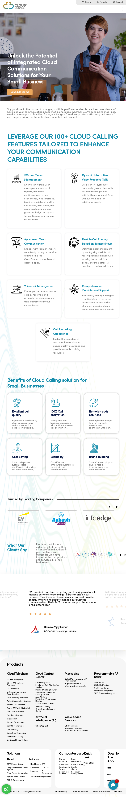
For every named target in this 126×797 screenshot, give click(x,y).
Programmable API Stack (106, 675)
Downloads (76, 762)
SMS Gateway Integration (105, 693)
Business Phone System (17, 740)
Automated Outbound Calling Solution (45, 694)
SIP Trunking (12, 730)
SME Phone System (15, 764)
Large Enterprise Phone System (18, 769)
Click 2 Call (99, 683)
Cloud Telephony (17, 673)
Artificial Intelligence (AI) (45, 719)
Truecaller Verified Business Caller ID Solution (76, 730)
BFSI (44, 764)
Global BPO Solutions (44, 704)
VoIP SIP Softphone (15, 726)
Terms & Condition (79, 792)
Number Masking (15, 715)
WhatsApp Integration (103, 691)
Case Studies (77, 765)
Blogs (73, 759)
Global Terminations (16, 722)
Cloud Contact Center (44, 675)
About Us (63, 762)
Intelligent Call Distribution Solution (47, 686)
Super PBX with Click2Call (18, 708)
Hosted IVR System (15, 680)
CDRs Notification (101, 685)
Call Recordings (101, 688)
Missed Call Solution (16, 705)
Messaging (72, 673)
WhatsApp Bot (41, 726)
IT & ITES (46, 768)
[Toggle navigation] (119, 9)
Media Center (74, 768)
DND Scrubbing (72, 726)
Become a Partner (64, 773)
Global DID (12, 719)
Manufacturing (37, 777)
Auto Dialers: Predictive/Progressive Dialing (45, 699)
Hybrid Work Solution (16, 777)
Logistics (34, 771)
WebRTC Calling (42, 707)
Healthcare (35, 764)
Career (62, 759)
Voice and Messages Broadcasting (16, 693)
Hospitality (46, 777)
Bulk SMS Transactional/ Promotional (76, 680)
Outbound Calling (15, 737)
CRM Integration (42, 683)
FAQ (85, 766)
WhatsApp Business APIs (75, 686)
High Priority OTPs (73, 684)
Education (34, 768)
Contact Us (63, 765)
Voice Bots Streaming (16, 733)
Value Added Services (73, 719)
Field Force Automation (17, 773)
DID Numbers (13, 689)
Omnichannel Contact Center (45, 710)
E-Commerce (47, 772)
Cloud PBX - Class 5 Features (16, 684)
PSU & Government (15, 780)
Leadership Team (64, 768)
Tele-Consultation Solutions (19, 701)
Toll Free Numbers (15, 712)
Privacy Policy (61, 792)
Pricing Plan (89, 763)
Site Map (118, 792)
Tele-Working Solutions (17, 698)
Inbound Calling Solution (46, 690)
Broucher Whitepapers (77, 773)
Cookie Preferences (101, 792)
